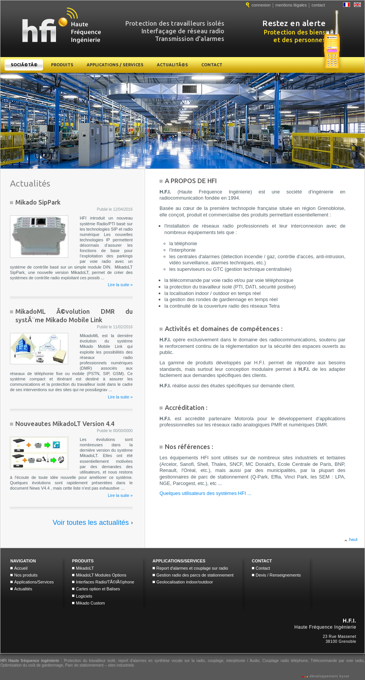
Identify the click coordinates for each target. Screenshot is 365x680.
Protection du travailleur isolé (89, 661)
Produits (62, 64)
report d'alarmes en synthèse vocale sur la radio (161, 661)
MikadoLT (85, 568)
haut (353, 539)
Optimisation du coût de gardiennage (31, 665)
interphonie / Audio (243, 661)
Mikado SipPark (38, 202)
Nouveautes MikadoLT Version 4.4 (64, 423)
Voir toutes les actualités (91, 522)
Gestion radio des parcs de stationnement (194, 575)
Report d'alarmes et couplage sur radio (192, 568)
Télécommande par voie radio (337, 661)
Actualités (23, 589)
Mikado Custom (90, 603)
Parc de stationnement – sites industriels (99, 665)
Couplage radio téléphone (284, 661)
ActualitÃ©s (172, 64)
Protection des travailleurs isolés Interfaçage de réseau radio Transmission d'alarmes (175, 27)
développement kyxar (329, 676)
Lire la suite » (120, 284)
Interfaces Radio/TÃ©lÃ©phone (105, 582)
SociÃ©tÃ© (24, 64)
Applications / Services (115, 64)
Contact (211, 64)
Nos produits (26, 575)
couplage (216, 661)
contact (318, 5)
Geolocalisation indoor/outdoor (184, 582)
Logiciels (84, 596)
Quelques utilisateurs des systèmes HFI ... (205, 493)
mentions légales (291, 5)
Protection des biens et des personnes (311, 31)
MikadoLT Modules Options (101, 575)
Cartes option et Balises (98, 589)
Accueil (21, 568)
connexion (261, 5)
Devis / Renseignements (278, 575)
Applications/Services (34, 582)
